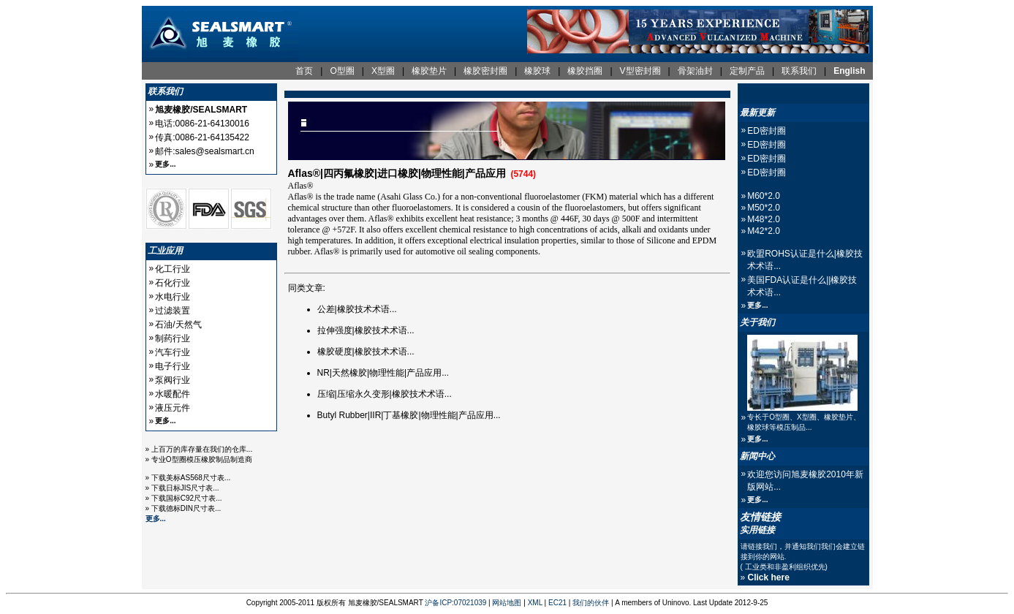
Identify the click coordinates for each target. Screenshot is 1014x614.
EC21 (557, 603)
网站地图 (506, 603)
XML (535, 603)
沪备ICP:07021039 (455, 603)
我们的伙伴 (590, 603)
